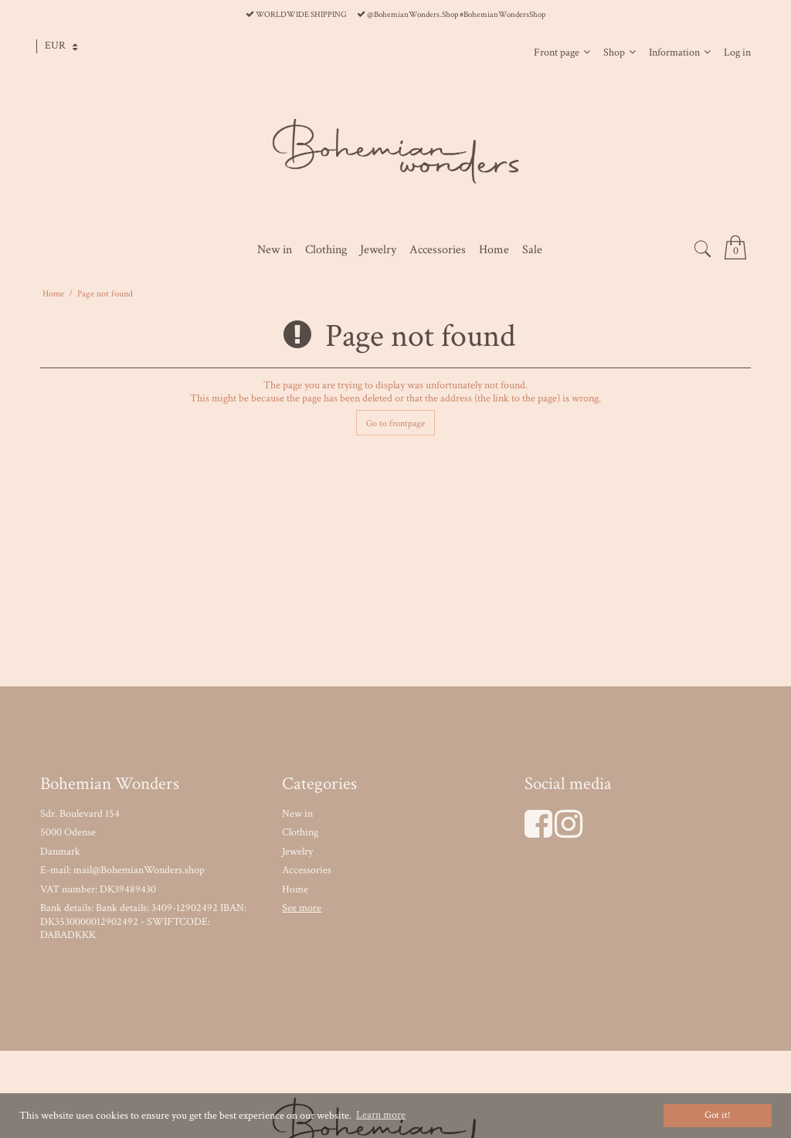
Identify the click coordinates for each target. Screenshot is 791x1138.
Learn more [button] (381, 1115)
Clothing (300, 832)
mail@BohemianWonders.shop (139, 870)
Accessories (306, 870)
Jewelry (297, 852)
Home (295, 889)
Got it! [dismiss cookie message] (717, 1115)
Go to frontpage (395, 423)
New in (297, 814)
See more (301, 908)
